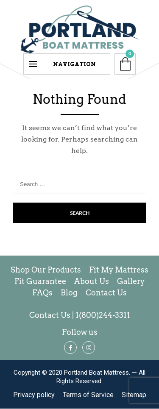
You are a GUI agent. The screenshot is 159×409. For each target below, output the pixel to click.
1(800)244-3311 (102, 315)
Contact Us (49, 315)
